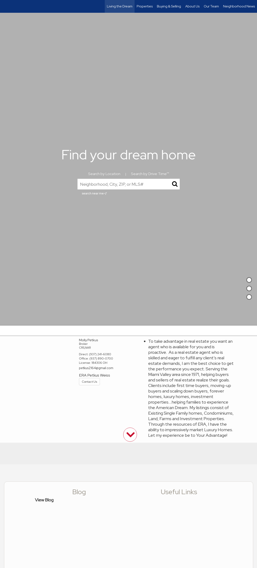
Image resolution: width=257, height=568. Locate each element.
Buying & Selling (169, 6)
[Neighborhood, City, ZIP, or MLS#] (129, 184)
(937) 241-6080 (100, 354)
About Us (192, 6)
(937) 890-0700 (101, 358)
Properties (145, 6)
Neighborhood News (239, 6)
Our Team (211, 6)
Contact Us (89, 382)
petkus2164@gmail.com (96, 368)
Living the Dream (119, 6)
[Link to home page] (5, 6)
